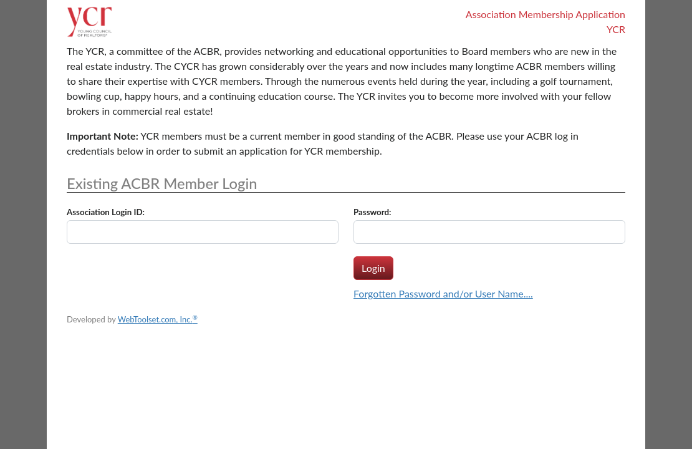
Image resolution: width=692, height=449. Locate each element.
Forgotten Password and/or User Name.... (443, 293)
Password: (372, 212)
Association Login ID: (106, 212)
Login (373, 268)
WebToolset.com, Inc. (158, 319)
